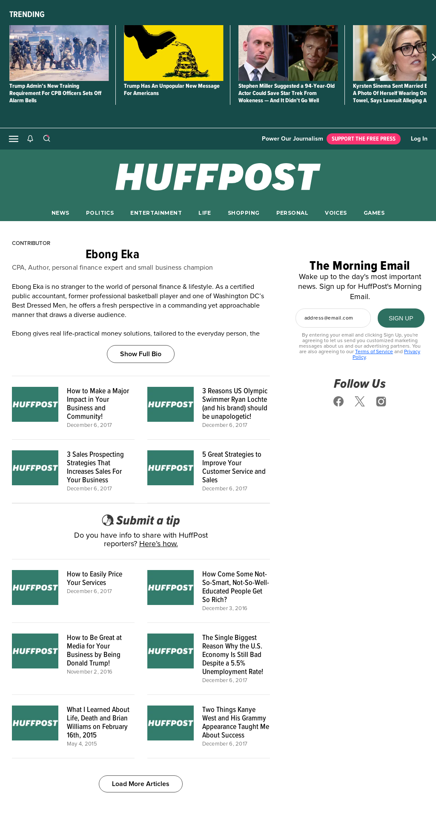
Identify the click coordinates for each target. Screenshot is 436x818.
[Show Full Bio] (141, 344)
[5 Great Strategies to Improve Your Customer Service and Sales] (170, 471)
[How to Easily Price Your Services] (35, 591)
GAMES (374, 213)
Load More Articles (140, 784)
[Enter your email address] (333, 318)
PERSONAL (292, 213)
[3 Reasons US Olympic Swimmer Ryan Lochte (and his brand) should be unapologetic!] (170, 408)
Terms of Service (374, 351)
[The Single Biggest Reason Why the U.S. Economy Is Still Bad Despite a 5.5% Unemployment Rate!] (170, 659)
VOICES (336, 213)
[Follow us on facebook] (338, 401)
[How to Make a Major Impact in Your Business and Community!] (35, 408)
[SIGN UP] (401, 318)
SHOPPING (243, 213)
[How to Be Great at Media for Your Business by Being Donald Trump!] (35, 659)
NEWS (60, 213)
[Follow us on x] (359, 401)
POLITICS (100, 213)
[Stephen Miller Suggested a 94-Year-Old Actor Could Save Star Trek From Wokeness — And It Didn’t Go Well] (288, 53)
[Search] (46, 138)
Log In (419, 139)
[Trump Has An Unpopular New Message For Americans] (173, 53)
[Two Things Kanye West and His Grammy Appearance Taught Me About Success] (170, 726)
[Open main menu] (14, 139)
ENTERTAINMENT (156, 213)
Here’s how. (158, 544)
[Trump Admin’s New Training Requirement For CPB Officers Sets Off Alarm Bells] (59, 53)
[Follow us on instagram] (381, 401)
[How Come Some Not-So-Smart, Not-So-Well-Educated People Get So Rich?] (170, 591)
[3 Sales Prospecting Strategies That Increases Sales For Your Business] (35, 471)
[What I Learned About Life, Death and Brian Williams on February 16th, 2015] (35, 726)
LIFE (204, 213)
